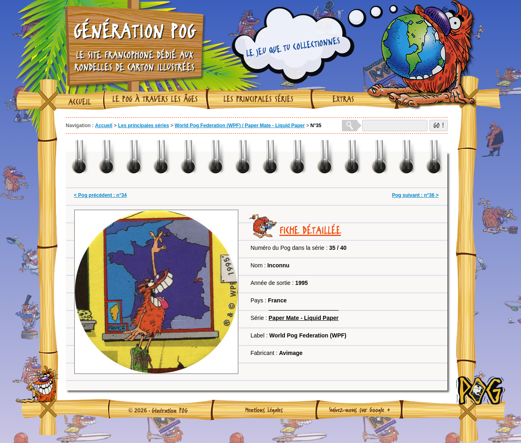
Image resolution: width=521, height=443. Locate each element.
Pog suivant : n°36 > (415, 195)
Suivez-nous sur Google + (359, 409)
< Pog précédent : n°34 (100, 195)
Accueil (79, 101)
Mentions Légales (264, 409)
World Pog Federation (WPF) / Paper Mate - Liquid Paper (240, 125)
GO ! (438, 125)
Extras (343, 99)
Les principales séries (258, 99)
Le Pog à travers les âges (155, 99)
